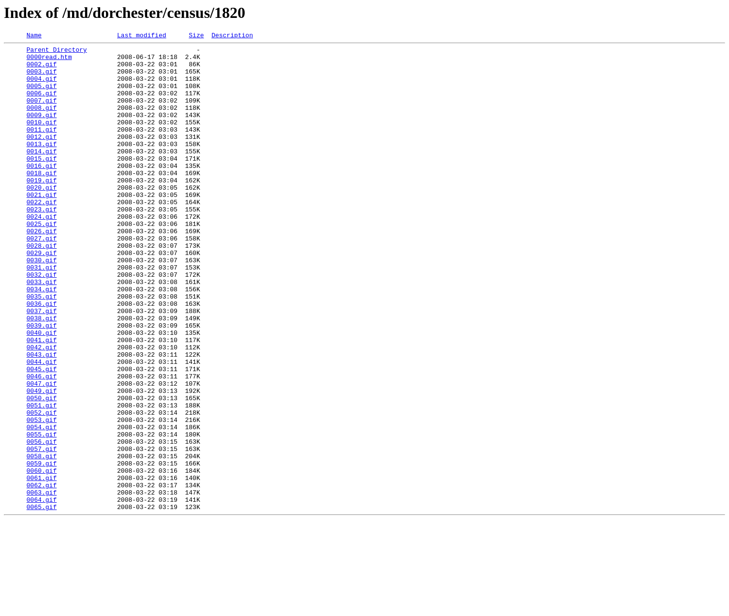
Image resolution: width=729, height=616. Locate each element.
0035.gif (42, 348)
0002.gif (42, 69)
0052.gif (42, 487)
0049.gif (42, 461)
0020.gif (42, 217)
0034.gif (42, 339)
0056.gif (42, 522)
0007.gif (42, 113)
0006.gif (42, 104)
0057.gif (42, 531)
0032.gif (42, 322)
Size (196, 36)
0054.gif (42, 505)
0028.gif (42, 287)
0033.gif (42, 331)
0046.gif (42, 444)
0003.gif (42, 78)
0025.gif (42, 261)
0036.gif (42, 357)
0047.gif (42, 453)
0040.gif (42, 392)
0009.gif (42, 130)
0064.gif (42, 592)
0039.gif (42, 383)
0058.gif (42, 540)
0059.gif (42, 548)
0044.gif (42, 426)
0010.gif (42, 139)
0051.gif (42, 479)
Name (34, 36)
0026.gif (42, 270)
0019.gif (42, 209)
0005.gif (42, 95)
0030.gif (42, 304)
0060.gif (42, 557)
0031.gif (42, 313)
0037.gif (42, 365)
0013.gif (42, 165)
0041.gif (42, 400)
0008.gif (42, 122)
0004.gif (42, 87)
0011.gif (42, 148)
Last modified (141, 36)
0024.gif (42, 252)
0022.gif (42, 235)
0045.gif (42, 435)
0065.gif (42, 601)
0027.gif (42, 278)
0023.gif (42, 244)
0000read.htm (49, 61)
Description (232, 36)
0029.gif (42, 296)
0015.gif (42, 183)
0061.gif (42, 566)
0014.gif (42, 174)
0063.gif (42, 583)
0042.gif (42, 409)
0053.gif (42, 496)
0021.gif (42, 226)
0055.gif (42, 514)
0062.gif (42, 575)
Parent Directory (57, 52)
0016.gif (42, 191)
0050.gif (42, 470)
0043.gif (42, 418)
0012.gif (42, 156)
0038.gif (42, 374)
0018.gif (42, 200)
